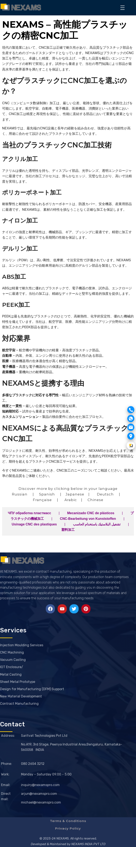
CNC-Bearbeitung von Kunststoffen (88, 518)
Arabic (70, 500)
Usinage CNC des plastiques (34, 524)
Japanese (75, 494)
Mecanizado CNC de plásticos (90, 513)
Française (42, 500)
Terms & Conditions (68, 821)
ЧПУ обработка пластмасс (29, 513)
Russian (19, 494)
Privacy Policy (68, 828)
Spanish (47, 494)
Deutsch (105, 494)
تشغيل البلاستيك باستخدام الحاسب (96, 524)
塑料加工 (68, 529)
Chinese (95, 500)
